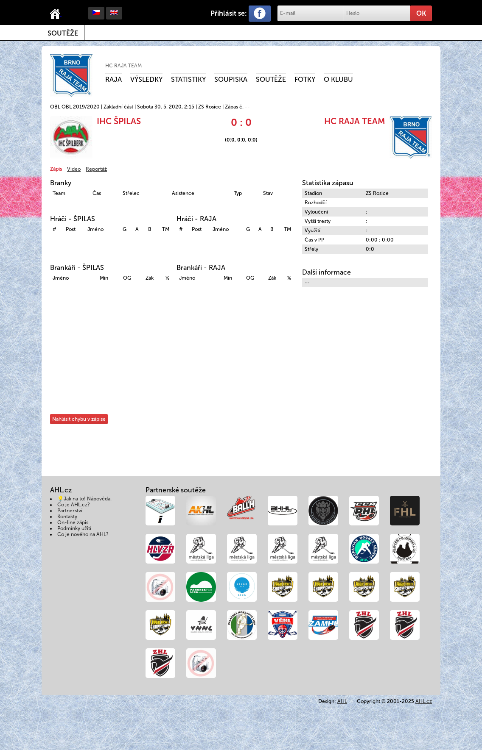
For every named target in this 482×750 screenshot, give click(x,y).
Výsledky (146, 79)
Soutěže (63, 33)
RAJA (113, 79)
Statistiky (188, 79)
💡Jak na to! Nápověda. (84, 499)
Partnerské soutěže (176, 490)
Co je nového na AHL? (83, 534)
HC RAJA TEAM (123, 66)
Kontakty (67, 516)
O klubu (338, 79)
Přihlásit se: (228, 13)
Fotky (304, 79)
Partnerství (69, 511)
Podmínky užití (74, 528)
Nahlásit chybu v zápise (79, 419)
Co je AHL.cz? (73, 505)
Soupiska (230, 79)
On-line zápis (72, 522)
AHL (342, 701)
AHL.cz (423, 701)
